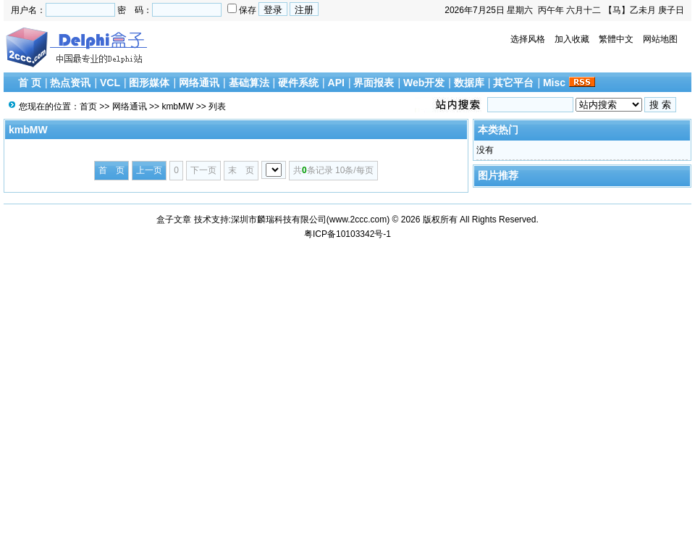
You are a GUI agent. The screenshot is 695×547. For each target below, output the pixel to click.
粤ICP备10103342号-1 (347, 234)
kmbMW (177, 106)
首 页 (29, 82)
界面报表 (373, 82)
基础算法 (249, 82)
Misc (554, 82)
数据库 (469, 82)
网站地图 (660, 39)
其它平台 (513, 82)
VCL (110, 82)
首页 (88, 106)
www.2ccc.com (358, 219)
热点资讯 (70, 82)
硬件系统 (298, 82)
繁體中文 (616, 39)
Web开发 (424, 82)
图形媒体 (149, 82)
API (336, 82)
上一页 (149, 170)
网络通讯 (199, 82)
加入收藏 (572, 39)
